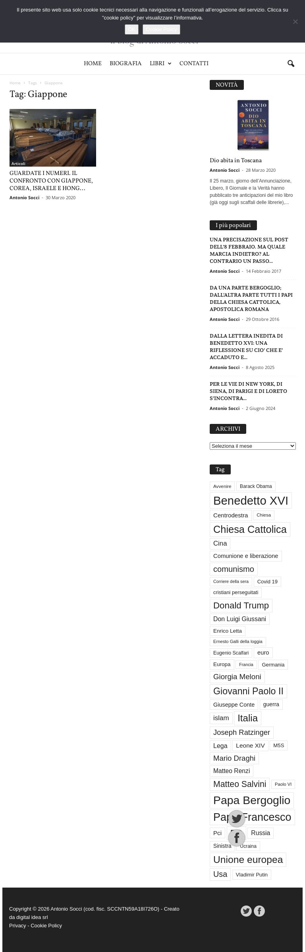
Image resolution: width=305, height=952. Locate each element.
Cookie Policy (46, 926)
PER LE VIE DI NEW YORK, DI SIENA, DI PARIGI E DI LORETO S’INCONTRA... (248, 391)
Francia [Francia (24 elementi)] (246, 664)
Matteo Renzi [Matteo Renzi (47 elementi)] (231, 770)
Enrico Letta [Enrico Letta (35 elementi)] (227, 631)
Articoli (18, 163)
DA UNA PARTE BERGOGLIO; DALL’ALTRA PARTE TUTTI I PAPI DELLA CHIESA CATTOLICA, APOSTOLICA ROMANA (251, 298)
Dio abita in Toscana (236, 161)
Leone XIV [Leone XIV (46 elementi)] (250, 745)
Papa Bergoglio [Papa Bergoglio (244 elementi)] (251, 800)
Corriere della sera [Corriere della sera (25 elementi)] (231, 581)
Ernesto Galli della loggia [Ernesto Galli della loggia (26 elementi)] (238, 641)
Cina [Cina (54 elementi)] (220, 543)
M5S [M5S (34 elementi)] (278, 745)
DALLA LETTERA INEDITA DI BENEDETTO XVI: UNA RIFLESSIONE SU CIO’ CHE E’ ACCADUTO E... (246, 346)
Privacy (17, 926)
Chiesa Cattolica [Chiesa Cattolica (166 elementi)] (250, 529)
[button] (290, 64)
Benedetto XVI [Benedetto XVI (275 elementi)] (250, 500)
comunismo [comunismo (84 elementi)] (233, 569)
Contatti (194, 64)
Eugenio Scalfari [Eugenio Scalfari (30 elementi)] (231, 653)
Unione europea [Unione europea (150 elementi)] (248, 859)
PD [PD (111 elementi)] (236, 833)
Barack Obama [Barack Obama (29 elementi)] (256, 486)
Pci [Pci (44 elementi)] (217, 833)
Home (93, 64)
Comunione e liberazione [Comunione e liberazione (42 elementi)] (245, 556)
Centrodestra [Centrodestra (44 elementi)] (230, 515)
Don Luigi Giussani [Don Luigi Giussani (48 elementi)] (239, 619)
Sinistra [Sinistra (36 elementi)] (222, 846)
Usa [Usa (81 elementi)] (220, 874)
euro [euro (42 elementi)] (263, 652)
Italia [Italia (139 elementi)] (247, 718)
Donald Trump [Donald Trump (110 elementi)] (241, 605)
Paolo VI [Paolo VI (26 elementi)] (283, 784)
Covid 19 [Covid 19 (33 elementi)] (267, 582)
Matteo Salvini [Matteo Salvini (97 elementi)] (239, 784)
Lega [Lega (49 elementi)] (220, 745)
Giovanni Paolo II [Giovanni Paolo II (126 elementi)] (248, 691)
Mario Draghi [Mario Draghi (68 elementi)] (234, 758)
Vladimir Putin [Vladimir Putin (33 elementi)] (252, 875)
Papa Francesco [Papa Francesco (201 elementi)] (252, 817)
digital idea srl (32, 917)
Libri (161, 63)
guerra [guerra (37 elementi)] (271, 704)
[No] (295, 21)
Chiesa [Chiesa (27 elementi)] (264, 515)
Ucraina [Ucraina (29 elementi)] (248, 846)
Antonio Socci (24, 197)
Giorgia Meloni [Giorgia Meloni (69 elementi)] (237, 676)
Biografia (126, 64)
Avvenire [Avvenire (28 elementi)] (222, 486)
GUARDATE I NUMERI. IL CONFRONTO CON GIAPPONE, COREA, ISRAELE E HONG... (51, 181)
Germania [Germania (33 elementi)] (273, 665)
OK (131, 29)
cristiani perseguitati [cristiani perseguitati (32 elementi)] (235, 592)
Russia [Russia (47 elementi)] (260, 833)
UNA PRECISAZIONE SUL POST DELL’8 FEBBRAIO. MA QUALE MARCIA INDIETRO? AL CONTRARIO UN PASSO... (249, 250)
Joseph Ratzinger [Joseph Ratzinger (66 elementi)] (241, 732)
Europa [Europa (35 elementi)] (222, 664)
